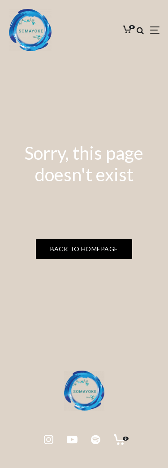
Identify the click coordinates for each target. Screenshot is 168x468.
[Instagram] (48, 440)
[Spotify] (95, 440)
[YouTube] (72, 440)
